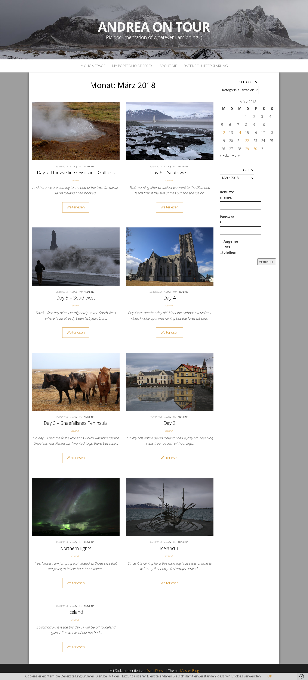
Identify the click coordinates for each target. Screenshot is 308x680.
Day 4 (170, 297)
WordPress (155, 670)
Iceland (75, 180)
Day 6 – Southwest (169, 172)
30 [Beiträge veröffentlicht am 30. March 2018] (255, 148)
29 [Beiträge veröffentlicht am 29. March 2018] (247, 148)
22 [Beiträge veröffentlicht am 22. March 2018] (247, 140)
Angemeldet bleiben (231, 247)
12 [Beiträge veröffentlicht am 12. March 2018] (223, 132)
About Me (168, 65)
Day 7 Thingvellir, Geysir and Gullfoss (76, 172)
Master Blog (189, 670)
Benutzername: (227, 195)
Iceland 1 (169, 548)
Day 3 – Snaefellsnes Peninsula (76, 423)
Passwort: (227, 219)
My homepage (92, 65)
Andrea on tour (154, 26)
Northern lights (75, 548)
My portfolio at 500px (132, 65)
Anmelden (266, 261)
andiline (89, 166)
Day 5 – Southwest (75, 297)
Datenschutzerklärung (205, 65)
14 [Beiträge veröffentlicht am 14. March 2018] (239, 132)
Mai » (235, 155)
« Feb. (224, 155)
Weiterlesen (76, 207)
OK (269, 676)
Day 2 (170, 423)
